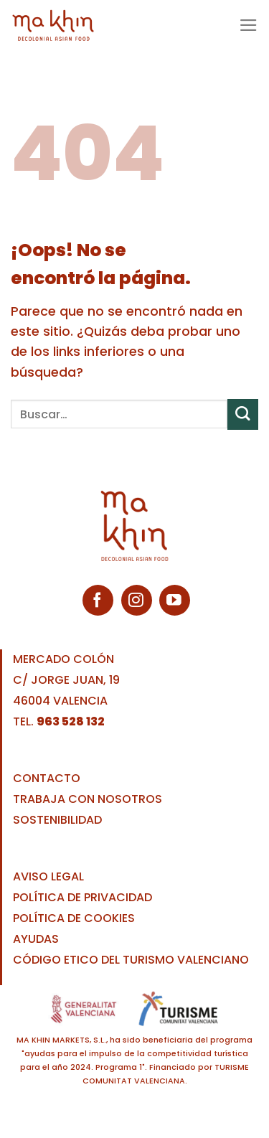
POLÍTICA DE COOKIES (74, 918)
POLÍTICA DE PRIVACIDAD (82, 897)
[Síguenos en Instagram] (136, 600)
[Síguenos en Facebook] (97, 600)
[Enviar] (242, 414)
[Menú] (248, 25)
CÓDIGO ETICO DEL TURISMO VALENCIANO (131, 959)
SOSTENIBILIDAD (57, 820)
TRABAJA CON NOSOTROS (87, 799)
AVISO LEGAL (48, 876)
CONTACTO (46, 778)
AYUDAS (36, 939)
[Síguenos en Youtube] (174, 600)
